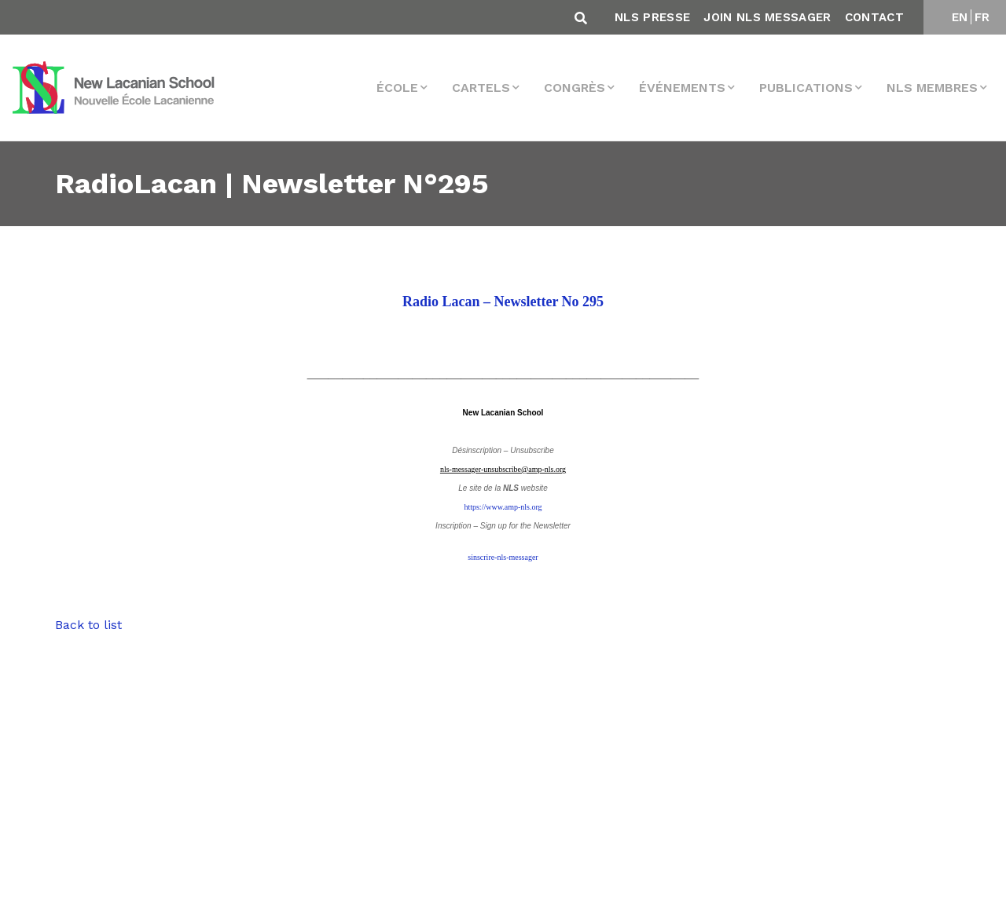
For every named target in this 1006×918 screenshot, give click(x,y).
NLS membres (932, 87)
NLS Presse (652, 17)
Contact (874, 17)
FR (982, 17)
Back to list (88, 624)
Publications (806, 87)
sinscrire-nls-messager (503, 557)
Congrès (574, 87)
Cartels (481, 87)
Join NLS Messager (767, 17)
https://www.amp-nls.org (503, 507)
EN (960, 17)
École (397, 87)
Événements (682, 87)
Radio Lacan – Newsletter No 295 (503, 301)
